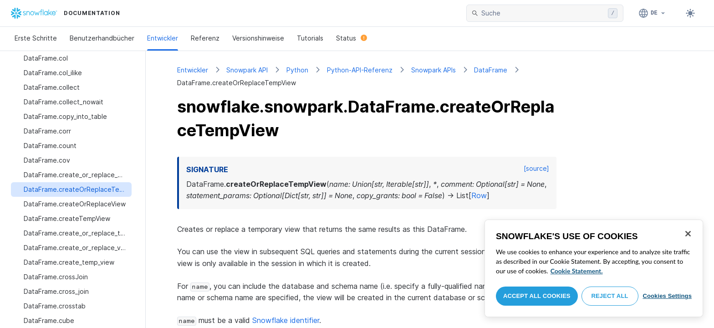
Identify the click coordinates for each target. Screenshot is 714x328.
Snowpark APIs (433, 70)
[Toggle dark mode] (690, 13)
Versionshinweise (258, 38)
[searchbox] (542, 13)
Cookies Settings (667, 295)
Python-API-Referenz (360, 70)
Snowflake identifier (285, 320)
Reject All (610, 295)
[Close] (688, 234)
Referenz (205, 38)
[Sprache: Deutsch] (652, 13)
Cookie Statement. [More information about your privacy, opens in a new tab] (577, 271)
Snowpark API (247, 70)
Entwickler (162, 38)
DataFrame (490, 70)
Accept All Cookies (537, 295)
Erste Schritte (36, 38)
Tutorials (310, 38)
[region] (593, 268)
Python (297, 70)
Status (351, 38)
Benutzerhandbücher (102, 38)
